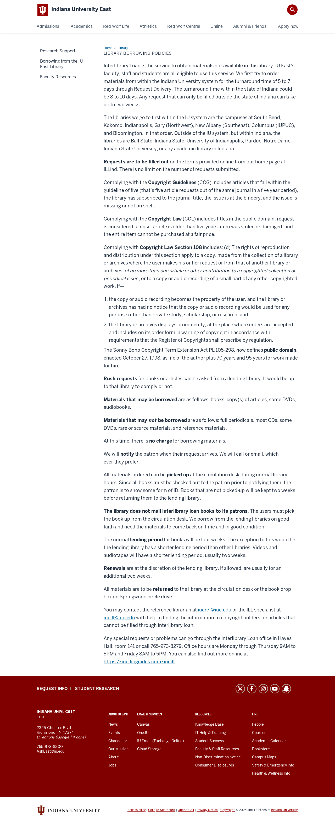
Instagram (263, 689)
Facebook (251, 689)
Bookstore (261, 750)
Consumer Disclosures (214, 766)
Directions (45, 738)
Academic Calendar (269, 742)
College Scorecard (161, 811)
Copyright (227, 811)
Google (63, 738)
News (113, 725)
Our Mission (118, 750)
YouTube (275, 689)
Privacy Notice (207, 811)
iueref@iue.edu (214, 611)
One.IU (143, 733)
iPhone (78, 738)
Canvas (143, 725)
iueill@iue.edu (119, 619)
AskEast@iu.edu (50, 752)
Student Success (209, 742)
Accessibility (136, 811)
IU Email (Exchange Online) (160, 742)
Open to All (186, 811)
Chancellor (117, 742)
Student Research (97, 689)
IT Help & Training (210, 733)
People (258, 725)
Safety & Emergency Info (273, 766)
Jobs (112, 766)
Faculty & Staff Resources (217, 750)
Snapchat (286, 689)
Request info (52, 689)
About (113, 758)
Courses (259, 733)
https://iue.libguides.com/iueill (139, 663)
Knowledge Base (209, 725)
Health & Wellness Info (271, 774)
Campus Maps (264, 758)
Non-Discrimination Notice (218, 758)
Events (114, 733)
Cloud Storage (149, 750)
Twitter (240, 689)
